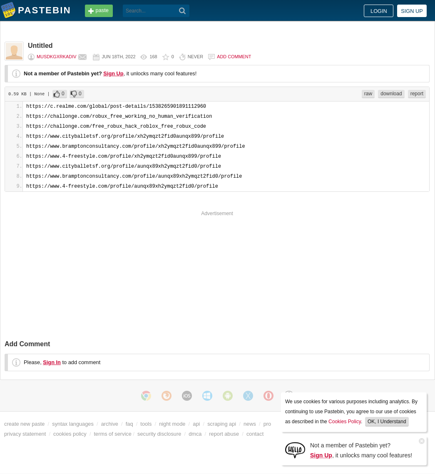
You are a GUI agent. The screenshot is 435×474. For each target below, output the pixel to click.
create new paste (24, 424)
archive (109, 424)
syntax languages (73, 424)
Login (378, 11)
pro (267, 424)
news (250, 424)
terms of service (113, 434)
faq (129, 424)
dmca (195, 434)
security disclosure (159, 434)
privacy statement (25, 434)
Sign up (412, 11)
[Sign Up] (295, 449)
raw (368, 94)
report (416, 94)
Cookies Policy (344, 421)
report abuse (224, 434)
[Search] (182, 11)
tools (146, 424)
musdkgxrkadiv (56, 56)
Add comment (234, 56)
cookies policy (70, 434)
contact (254, 434)
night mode (172, 424)
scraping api (221, 424)
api (196, 424)
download (391, 94)
